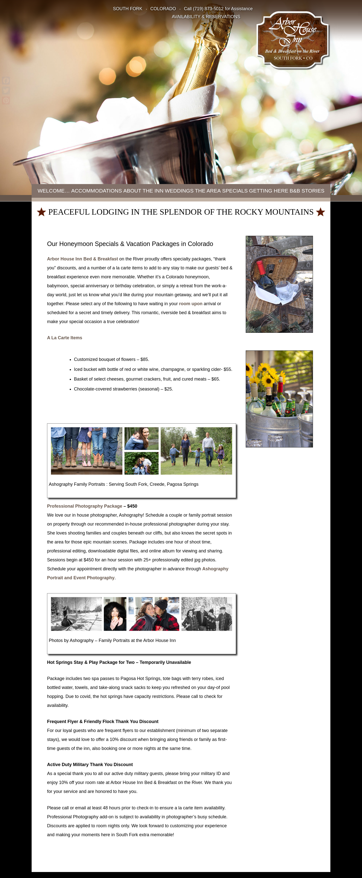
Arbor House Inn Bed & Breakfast (82, 258)
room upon (190, 303)
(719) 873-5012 (208, 8)
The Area (208, 191)
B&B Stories (307, 191)
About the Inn (143, 191)
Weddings (179, 191)
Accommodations (96, 191)
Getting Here (268, 191)
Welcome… (54, 191)
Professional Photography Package (84, 506)
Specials (235, 191)
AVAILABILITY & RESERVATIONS (206, 16)
